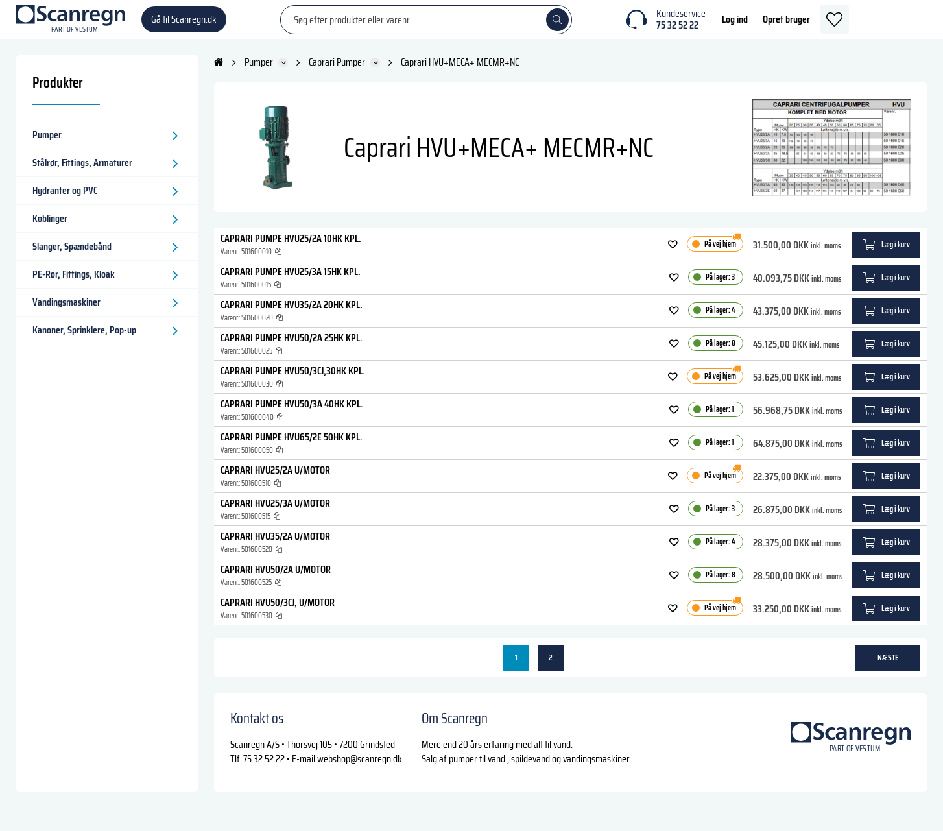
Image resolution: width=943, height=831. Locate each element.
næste (888, 670)
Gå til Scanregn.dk (184, 26)
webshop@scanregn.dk (359, 772)
